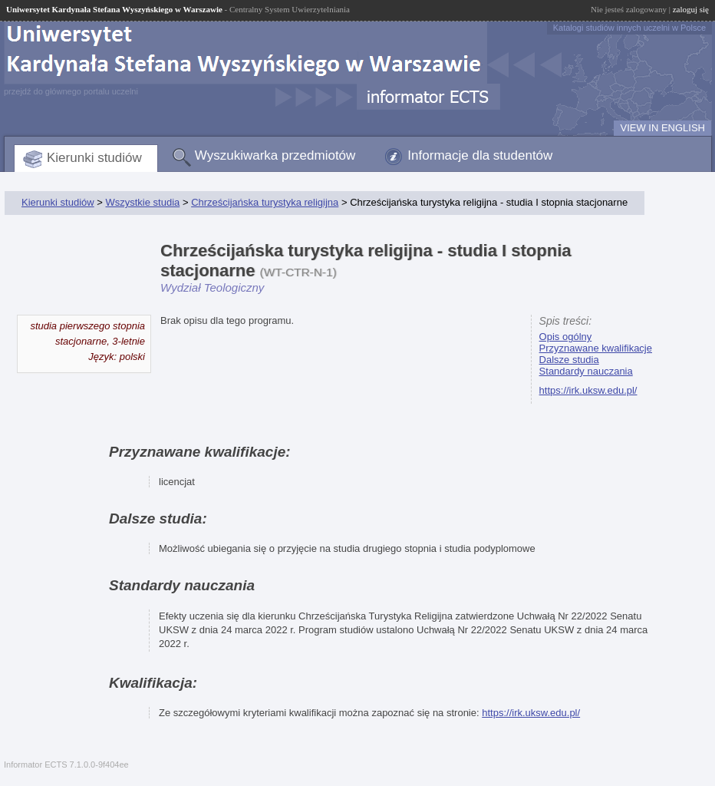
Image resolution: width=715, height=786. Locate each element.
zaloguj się (691, 9)
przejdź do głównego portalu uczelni (71, 91)
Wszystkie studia (142, 202)
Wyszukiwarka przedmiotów (275, 155)
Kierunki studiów (94, 157)
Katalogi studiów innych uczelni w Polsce (629, 27)
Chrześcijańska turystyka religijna (264, 202)
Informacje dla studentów (479, 155)
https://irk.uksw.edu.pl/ (588, 390)
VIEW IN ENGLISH (662, 128)
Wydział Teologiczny (212, 287)
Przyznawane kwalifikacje (595, 348)
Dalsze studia (569, 359)
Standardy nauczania (586, 371)
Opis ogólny (565, 336)
